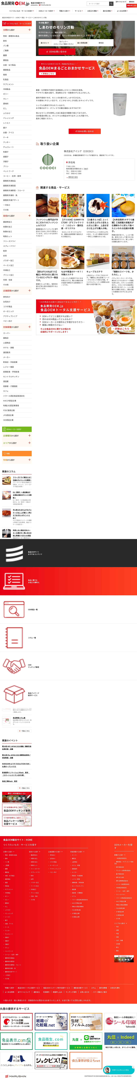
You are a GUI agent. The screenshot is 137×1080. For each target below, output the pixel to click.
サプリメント (8, 84)
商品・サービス (26, 18)
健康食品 (6, 69)
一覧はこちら (25, 649)
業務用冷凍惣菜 (9, 185)
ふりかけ (6, 113)
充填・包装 (7, 279)
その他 (6, 209)
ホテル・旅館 (8, 347)
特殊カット (7, 236)
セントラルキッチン (11, 376)
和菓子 (6, 151)
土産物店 (6, 342)
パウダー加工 (8, 260)
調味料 (6, 103)
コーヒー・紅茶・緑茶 (12, 176)
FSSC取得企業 (9, 410)
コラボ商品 (7, 306)
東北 (117, 947)
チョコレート (8, 147)
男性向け (6, 297)
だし (5, 108)
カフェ (6, 391)
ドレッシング (8, 118)
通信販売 (6, 352)
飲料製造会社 (120, 867)
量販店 (6, 338)
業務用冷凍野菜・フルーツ (14, 190)
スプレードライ (9, 246)
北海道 (118, 944)
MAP (86, 169)
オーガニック (8, 311)
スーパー (6, 333)
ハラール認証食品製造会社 (14, 396)
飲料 (5, 40)
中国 (117, 934)
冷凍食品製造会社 (121, 888)
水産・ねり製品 (9, 65)
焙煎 (5, 255)
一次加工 (6, 205)
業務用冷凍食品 (9, 180)
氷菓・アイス (8, 132)
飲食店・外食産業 (10, 362)
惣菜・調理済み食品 (11, 36)
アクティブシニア (10, 316)
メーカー (6, 357)
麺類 (5, 55)
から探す (9, 29)
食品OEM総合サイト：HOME (11, 18)
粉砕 (5, 250)
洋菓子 (6, 161)
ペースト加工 (8, 265)
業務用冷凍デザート (11, 200)
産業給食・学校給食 (11, 371)
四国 (117, 937)
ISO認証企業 (8, 420)
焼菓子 (6, 156)
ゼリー (6, 94)
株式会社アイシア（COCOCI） (79, 151)
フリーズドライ (9, 241)
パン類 (6, 45)
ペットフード (8, 171)
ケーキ (6, 137)
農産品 (6, 60)
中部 (117, 927)
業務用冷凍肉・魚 (10, 195)
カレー (6, 98)
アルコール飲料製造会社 (123, 870)
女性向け (6, 301)
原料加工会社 (73, 177)
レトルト (6, 123)
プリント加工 (8, 275)
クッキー (6, 142)
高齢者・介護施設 (10, 386)
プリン (6, 166)
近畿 (117, 930)
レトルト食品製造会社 (122, 884)
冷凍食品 (6, 89)
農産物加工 (7, 222)
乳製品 (6, 79)
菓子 (5, 127)
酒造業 (6, 381)
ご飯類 (6, 50)
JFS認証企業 (8, 415)
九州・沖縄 (119, 940)
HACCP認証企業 (9, 400)
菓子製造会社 (120, 874)
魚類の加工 (7, 231)
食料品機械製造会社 (122, 881)
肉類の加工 (7, 226)
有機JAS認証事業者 (11, 405)
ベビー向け (7, 321)
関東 (117, 951)
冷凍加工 (6, 270)
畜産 (5, 74)
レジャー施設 (8, 367)
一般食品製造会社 (121, 858)
